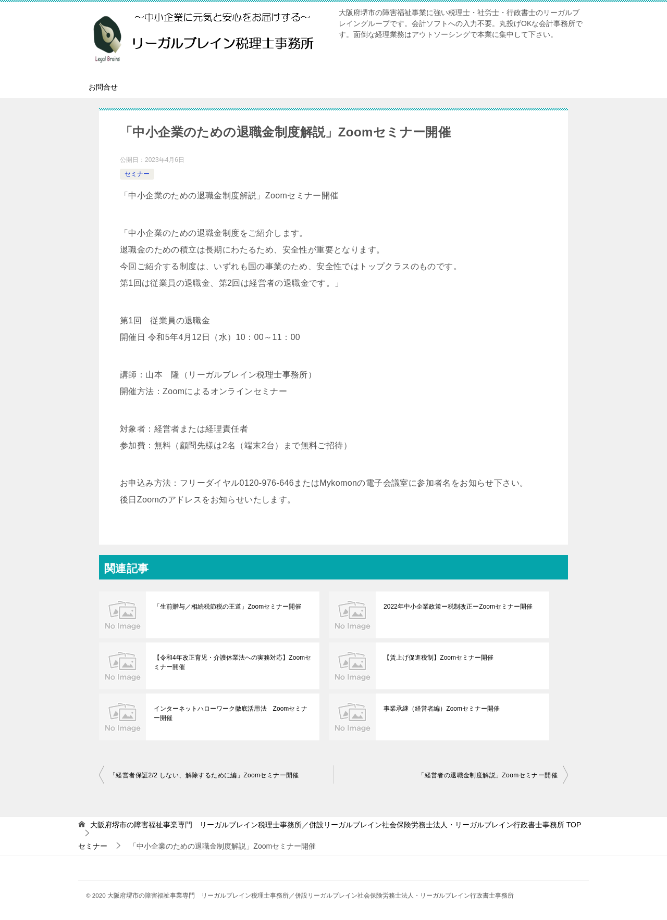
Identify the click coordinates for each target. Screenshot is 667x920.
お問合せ (103, 87)
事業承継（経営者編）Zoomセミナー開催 (442, 708)
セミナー (137, 174)
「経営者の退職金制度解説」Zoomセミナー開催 (488, 775)
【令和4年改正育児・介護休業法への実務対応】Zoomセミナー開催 (232, 662)
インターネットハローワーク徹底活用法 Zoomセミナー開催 (230, 713)
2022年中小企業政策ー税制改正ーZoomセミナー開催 (458, 606)
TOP (335, 825)
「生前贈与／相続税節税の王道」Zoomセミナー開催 (227, 606)
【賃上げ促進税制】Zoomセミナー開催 (438, 657)
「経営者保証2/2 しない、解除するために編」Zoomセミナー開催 (204, 775)
